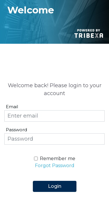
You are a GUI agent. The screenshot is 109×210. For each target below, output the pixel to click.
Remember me (57, 158)
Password (16, 129)
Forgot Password (54, 165)
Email (12, 106)
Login (54, 186)
